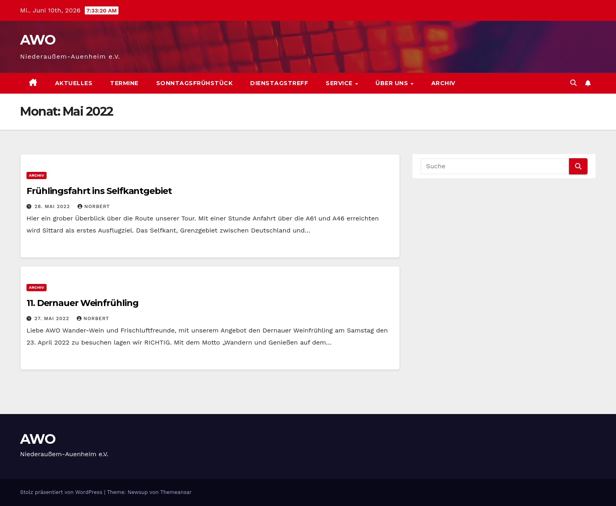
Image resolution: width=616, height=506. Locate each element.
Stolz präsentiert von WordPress (62, 492)
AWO (37, 39)
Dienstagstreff (279, 83)
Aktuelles (74, 83)
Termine (124, 83)
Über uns (392, 83)
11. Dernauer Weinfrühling (83, 303)
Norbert (94, 206)
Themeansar (176, 492)
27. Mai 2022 (53, 318)
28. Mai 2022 (53, 206)
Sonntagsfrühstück (194, 83)
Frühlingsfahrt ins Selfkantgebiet (99, 191)
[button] (573, 83)
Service (340, 83)
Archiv (443, 83)
